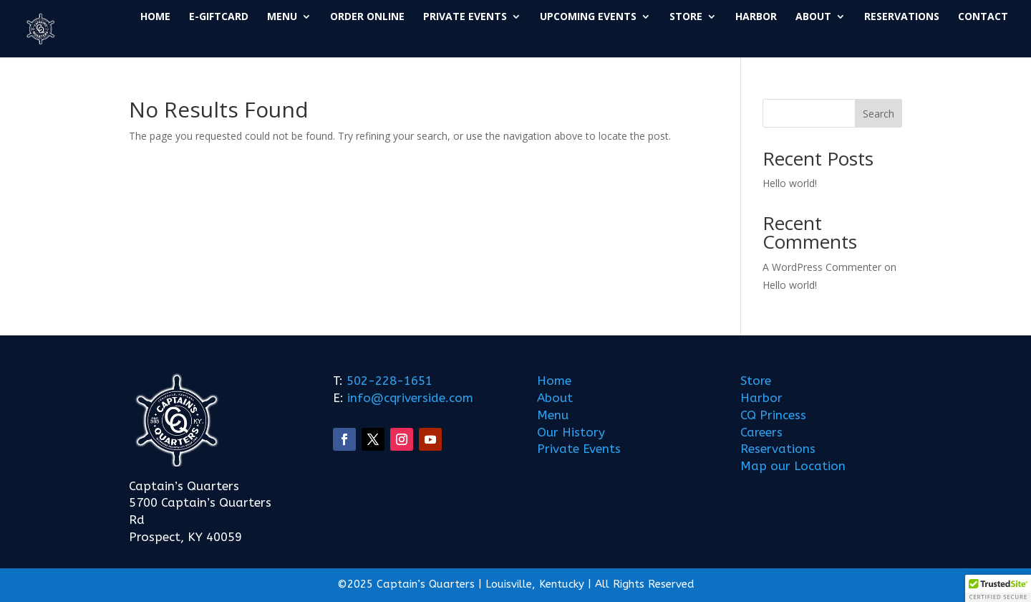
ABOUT (813, 17)
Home (554, 380)
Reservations (777, 448)
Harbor (761, 398)
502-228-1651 (389, 380)
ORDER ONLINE (367, 17)
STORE (685, 17)
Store (755, 380)
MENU (282, 17)
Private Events (579, 448)
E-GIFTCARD (218, 17)
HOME (155, 17)
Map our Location (793, 466)
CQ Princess (773, 415)
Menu (552, 415)
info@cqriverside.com (408, 398)
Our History (571, 432)
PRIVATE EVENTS (465, 17)
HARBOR (756, 17)
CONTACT (983, 17)
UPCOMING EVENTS (588, 17)
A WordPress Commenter (822, 267)
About (555, 398)
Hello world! (790, 183)
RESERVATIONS (901, 17)
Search (878, 113)
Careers (761, 432)
